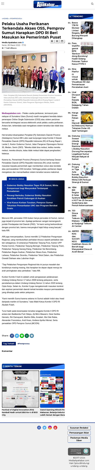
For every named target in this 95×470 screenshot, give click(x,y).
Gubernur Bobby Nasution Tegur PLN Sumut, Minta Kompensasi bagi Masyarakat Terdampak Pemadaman (32, 188)
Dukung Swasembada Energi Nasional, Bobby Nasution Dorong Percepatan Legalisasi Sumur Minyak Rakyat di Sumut (82, 147)
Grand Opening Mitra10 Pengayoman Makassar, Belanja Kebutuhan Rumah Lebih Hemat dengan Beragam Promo (58, 412)
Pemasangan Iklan (79, 433)
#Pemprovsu (24, 344)
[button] (62, 41)
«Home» (5, 18)
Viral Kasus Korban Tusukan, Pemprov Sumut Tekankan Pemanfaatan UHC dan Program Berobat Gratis (32, 205)
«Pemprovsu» (15, 18)
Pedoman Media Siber (79, 439)
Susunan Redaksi (79, 428)
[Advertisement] (81, 270)
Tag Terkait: (9, 344)
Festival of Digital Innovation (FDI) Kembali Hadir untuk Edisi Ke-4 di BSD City (20, 412)
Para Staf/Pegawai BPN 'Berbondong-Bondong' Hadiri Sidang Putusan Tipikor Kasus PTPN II (80, 53)
